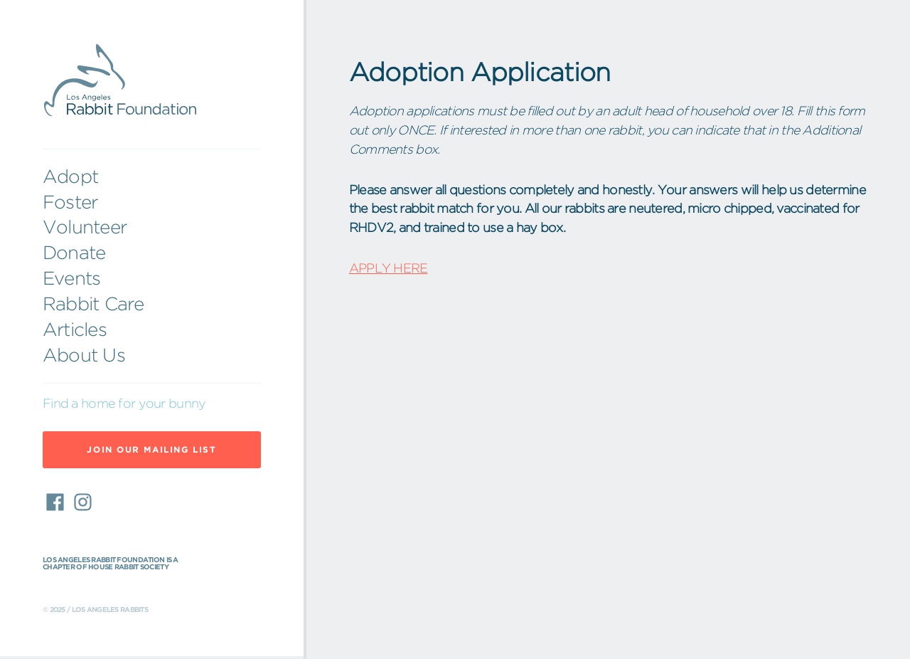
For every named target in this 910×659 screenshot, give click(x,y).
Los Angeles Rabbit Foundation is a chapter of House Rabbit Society (110, 564)
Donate (74, 253)
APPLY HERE (388, 268)
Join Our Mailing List (151, 449)
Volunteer (85, 227)
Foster (70, 202)
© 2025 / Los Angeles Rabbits (95, 609)
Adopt (70, 176)
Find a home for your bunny (124, 403)
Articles (75, 329)
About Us (84, 355)
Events (71, 278)
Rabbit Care (93, 304)
